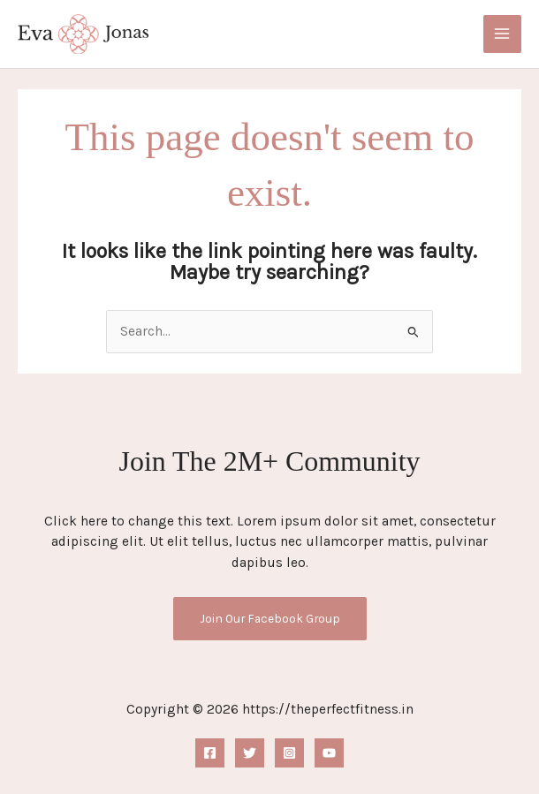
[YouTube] (329, 753)
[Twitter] (249, 753)
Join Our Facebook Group (270, 619)
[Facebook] (209, 753)
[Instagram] (289, 753)
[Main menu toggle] (502, 34)
